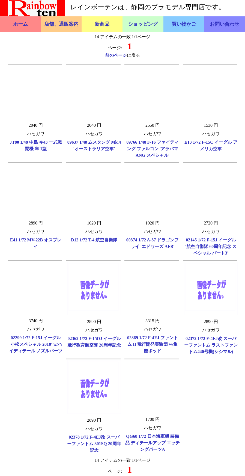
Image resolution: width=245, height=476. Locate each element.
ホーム (20, 24)
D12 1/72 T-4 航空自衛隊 (94, 240)
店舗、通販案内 (61, 24)
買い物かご (184, 24)
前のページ (116, 55)
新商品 (102, 24)
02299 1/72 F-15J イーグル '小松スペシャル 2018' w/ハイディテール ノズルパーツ (35, 344)
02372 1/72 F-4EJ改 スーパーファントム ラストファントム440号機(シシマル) (211, 345)
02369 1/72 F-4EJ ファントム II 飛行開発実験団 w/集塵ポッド (152, 344)
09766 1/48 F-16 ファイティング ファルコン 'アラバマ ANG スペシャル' (152, 149)
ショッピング (143, 24)
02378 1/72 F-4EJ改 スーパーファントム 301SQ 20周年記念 (94, 444)
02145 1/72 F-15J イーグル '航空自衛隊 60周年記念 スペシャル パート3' (211, 246)
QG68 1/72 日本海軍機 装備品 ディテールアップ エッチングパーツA (152, 443)
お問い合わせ (224, 24)
